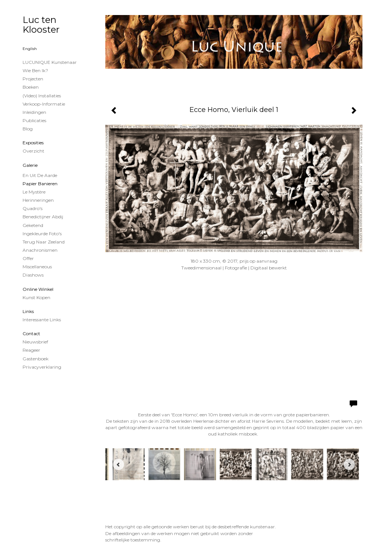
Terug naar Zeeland (44, 242)
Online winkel (38, 289)
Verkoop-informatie (44, 104)
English (30, 48)
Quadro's (32, 208)
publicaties (34, 120)
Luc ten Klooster (41, 24)
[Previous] (118, 464)
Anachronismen (40, 250)
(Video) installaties (42, 95)
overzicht (33, 151)
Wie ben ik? (35, 70)
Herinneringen (38, 200)
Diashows (33, 275)
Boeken (31, 87)
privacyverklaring (42, 367)
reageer (31, 350)
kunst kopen (36, 297)
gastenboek (36, 358)
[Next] (349, 464)
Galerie (30, 165)
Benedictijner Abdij (43, 216)
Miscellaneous (37, 266)
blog (28, 129)
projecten (33, 79)
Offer (28, 258)
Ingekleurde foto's (42, 233)
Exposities (33, 142)
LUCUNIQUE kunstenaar (50, 62)
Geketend (33, 225)
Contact (31, 333)
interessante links (42, 319)
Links (28, 311)
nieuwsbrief (35, 342)
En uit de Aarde (40, 175)
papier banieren (40, 183)
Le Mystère (34, 192)
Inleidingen (34, 112)
